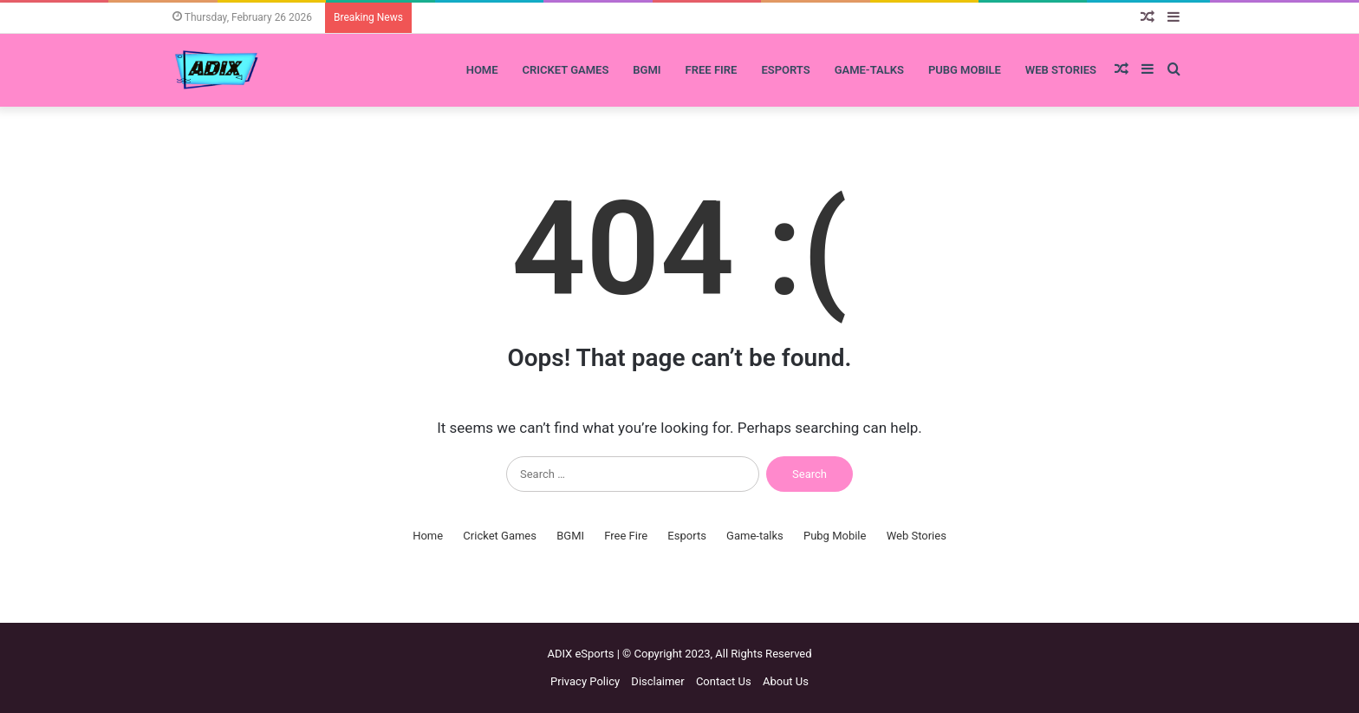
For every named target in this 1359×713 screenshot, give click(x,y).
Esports (785, 69)
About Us (786, 681)
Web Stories (1060, 69)
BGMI (646, 69)
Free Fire (712, 69)
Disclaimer (657, 681)
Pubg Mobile (964, 69)
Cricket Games (566, 69)
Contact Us (723, 681)
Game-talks (869, 69)
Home (482, 69)
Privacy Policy (585, 681)
